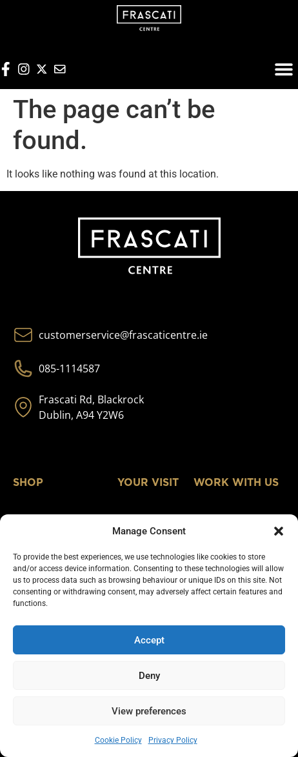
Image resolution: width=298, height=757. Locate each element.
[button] (278, 531)
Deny (149, 675)
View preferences (149, 711)
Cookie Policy (118, 740)
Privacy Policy (172, 740)
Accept (149, 640)
